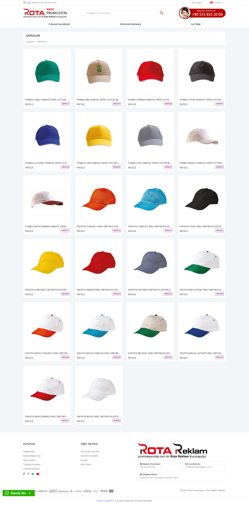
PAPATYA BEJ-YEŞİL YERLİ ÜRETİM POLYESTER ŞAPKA (154, 353)
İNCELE (29, 104)
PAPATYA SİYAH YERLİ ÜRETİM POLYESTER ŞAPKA (205, 226)
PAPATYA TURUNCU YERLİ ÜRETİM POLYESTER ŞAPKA (104, 226)
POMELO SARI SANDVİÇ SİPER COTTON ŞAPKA (100, 162)
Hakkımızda (29, 451)
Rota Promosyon (196, 490)
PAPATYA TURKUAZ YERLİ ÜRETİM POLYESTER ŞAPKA (155, 226)
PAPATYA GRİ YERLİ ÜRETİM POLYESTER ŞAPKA (152, 289)
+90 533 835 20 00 (48, 2)
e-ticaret (119, 500)
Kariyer (84, 460)
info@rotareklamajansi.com (198, 467)
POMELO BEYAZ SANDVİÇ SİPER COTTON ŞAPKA (204, 162)
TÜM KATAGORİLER (59, 24)
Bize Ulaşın (86, 464)
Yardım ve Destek (89, 455)
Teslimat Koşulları (32, 464)
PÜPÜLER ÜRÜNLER (130, 24)
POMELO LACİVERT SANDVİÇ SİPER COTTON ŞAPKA (51, 162)
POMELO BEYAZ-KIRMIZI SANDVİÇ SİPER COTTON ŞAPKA (54, 226)
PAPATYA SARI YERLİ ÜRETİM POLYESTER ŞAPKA (49, 289)
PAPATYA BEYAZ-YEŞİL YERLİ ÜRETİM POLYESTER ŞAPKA (208, 289)
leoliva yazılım (105, 500)
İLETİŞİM (196, 24)
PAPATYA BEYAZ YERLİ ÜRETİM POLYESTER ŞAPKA (102, 416)
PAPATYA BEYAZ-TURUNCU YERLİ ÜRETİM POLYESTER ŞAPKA (56, 353)
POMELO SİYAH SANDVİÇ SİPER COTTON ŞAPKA (204, 99)
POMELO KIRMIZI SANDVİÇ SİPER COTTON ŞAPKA (153, 99)
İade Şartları (29, 460)
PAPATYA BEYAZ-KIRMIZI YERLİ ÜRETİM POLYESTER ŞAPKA (54, 416)
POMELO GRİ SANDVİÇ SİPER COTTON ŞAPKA (151, 162)
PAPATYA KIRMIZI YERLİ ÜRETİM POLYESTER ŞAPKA (102, 289)
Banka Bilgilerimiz (32, 455)
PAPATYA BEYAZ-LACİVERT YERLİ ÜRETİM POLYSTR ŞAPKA (209, 353)
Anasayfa (30, 41)
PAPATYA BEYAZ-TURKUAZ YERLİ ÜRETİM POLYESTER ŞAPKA (107, 353)
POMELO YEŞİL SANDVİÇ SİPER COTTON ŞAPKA (49, 99)
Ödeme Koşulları (31, 468)
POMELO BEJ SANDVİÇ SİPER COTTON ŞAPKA (99, 99)
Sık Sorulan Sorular (90, 451)
